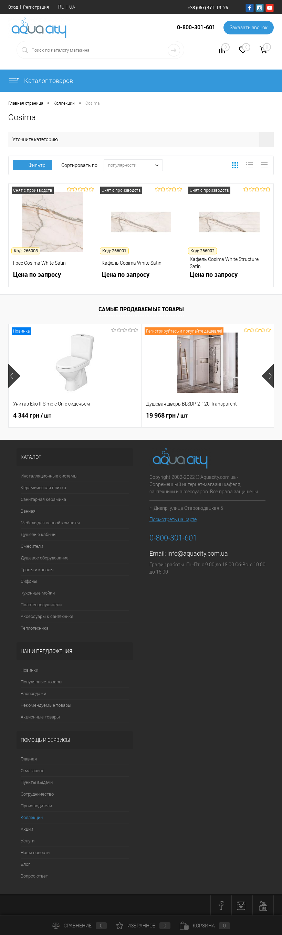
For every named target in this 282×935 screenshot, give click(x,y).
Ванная (28, 511)
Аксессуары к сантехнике (47, 616)
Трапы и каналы (37, 569)
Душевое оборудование (45, 557)
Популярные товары (41, 681)
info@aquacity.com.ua (197, 553)
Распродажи (33, 693)
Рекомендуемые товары (46, 705)
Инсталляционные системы (49, 476)
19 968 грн (167, 415)
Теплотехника (35, 628)
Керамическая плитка (43, 487)
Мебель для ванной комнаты (50, 522)
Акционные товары (40, 716)
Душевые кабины (38, 534)
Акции (27, 829)
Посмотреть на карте (173, 519)
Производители (36, 805)
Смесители (32, 546)
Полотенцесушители (41, 604)
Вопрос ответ (34, 876)
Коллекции (32, 817)
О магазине (32, 770)
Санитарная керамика (43, 499)
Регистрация (36, 7)
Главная (29, 758)
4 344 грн (32, 415)
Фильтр (32, 165)
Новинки (29, 670)
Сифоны (29, 581)
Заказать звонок (249, 27)
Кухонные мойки (38, 593)
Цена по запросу (52, 278)
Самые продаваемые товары (141, 309)
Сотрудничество (37, 794)
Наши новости (35, 852)
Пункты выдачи (37, 782)
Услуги (27, 840)
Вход (13, 7)
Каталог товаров (40, 80)
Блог (25, 864)
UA (72, 7)
